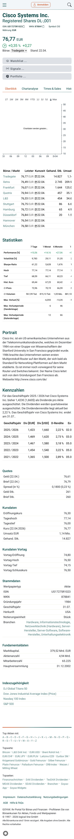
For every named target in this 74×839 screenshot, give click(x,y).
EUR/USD (35, 752)
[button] (5, 833)
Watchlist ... (16, 61)
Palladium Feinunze (32, 764)
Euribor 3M (62, 756)
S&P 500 (8, 703)
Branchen (53, 784)
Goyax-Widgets (18, 788)
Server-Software (47, 630)
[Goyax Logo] (11, 4)
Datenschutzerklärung (29, 797)
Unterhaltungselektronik (56, 634)
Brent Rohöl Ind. (51, 752)
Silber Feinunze (56, 760)
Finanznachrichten (12, 779)
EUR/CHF (7, 756)
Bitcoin (6, 752)
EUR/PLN (33, 756)
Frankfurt (8, 187)
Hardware (32, 622)
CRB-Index (51, 764)
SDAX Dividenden (34, 784)
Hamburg (9, 209)
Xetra (6, 181)
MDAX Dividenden (12, 784)
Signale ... (15, 68)
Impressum (9, 797)
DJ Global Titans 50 (15, 688)
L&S (5, 198)
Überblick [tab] (11, 88)
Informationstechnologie (55, 622)
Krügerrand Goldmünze (15, 760)
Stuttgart (8, 204)
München (9, 226)
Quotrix (7, 193)
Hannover (9, 220)
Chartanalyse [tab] (30, 88)
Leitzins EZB (47, 756)
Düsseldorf (9, 214)
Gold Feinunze (38, 760)
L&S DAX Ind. (20, 752)
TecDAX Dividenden (57, 779)
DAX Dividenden (34, 779)
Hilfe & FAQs (16, 802)
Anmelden (41, 4)
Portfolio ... (16, 76)
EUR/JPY (20, 756)
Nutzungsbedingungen (55, 797)
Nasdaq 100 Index (14, 698)
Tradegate (9, 176)
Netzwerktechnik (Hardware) (43, 626)
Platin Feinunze (10, 764)
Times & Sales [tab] (52, 88)
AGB (5, 802)
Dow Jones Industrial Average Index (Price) (29, 693)
